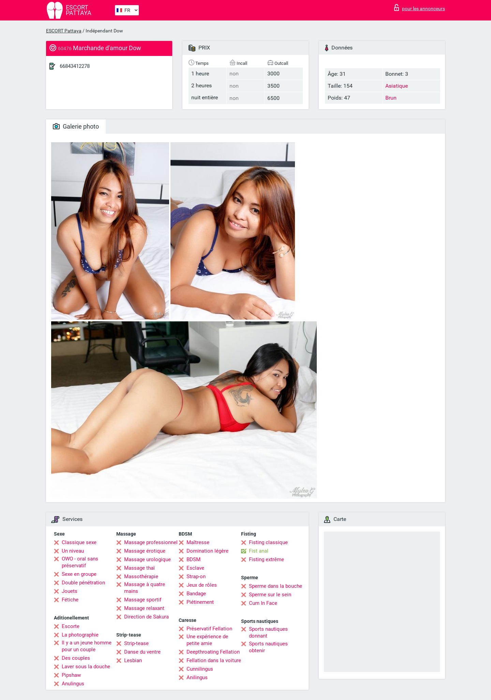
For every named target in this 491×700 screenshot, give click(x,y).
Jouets (69, 591)
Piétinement (200, 602)
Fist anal (258, 551)
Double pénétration (83, 583)
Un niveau (73, 551)
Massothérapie (141, 576)
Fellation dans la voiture (214, 660)
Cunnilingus (200, 669)
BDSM (193, 559)
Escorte (70, 626)
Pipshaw (71, 675)
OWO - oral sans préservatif (80, 562)
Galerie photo (76, 126)
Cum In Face (263, 603)
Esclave (195, 568)
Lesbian (133, 660)
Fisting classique (268, 542)
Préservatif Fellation (209, 629)
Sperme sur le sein (270, 595)
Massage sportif (142, 600)
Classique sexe (79, 542)
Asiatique (396, 86)
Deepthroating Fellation (213, 652)
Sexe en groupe (79, 574)
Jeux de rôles (202, 585)
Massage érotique (144, 551)
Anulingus (73, 684)
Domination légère (207, 551)
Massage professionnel (151, 542)
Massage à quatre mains (144, 587)
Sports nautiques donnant (268, 632)
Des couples (76, 658)
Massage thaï (139, 568)
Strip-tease (136, 643)
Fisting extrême (266, 559)
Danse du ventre (142, 652)
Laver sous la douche (86, 666)
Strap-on (196, 576)
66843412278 (75, 66)
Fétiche (70, 600)
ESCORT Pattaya (63, 30)
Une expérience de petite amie (207, 639)
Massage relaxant (144, 608)
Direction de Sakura (146, 617)
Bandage (196, 593)
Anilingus (197, 677)
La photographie (80, 635)
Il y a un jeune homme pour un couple (86, 646)
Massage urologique (147, 559)
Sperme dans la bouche (275, 586)
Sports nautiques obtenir (268, 647)
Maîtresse (198, 542)
